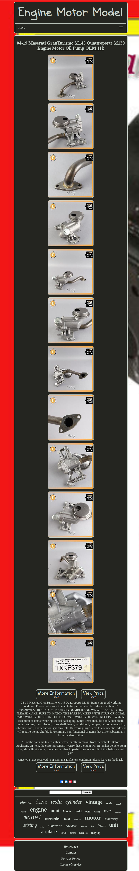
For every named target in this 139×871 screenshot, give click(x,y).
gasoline (118, 812)
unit (113, 825)
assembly (111, 819)
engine (38, 809)
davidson (71, 826)
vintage (94, 802)
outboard (77, 819)
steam (84, 826)
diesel (73, 833)
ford (67, 819)
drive (41, 801)
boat (63, 832)
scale (109, 803)
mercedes (52, 818)
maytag (95, 832)
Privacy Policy (70, 858)
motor (93, 817)
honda (67, 811)
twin (87, 811)
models (118, 804)
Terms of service (70, 864)
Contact (71, 852)
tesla (56, 801)
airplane (49, 831)
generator (55, 826)
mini (54, 810)
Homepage (71, 846)
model (33, 817)
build (78, 811)
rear (107, 810)
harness (83, 833)
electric (26, 802)
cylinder (73, 802)
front (102, 825)
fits (92, 826)
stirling (30, 825)
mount (23, 811)
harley (97, 811)
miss (42, 827)
